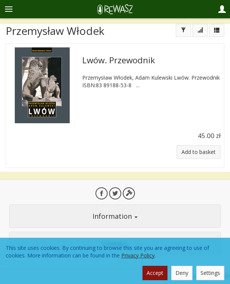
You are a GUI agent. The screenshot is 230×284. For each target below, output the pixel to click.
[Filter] (183, 30)
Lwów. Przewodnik (118, 60)
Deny (181, 272)
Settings (210, 272)
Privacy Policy (138, 255)
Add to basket (198, 151)
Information (115, 216)
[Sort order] (200, 30)
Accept (155, 272)
